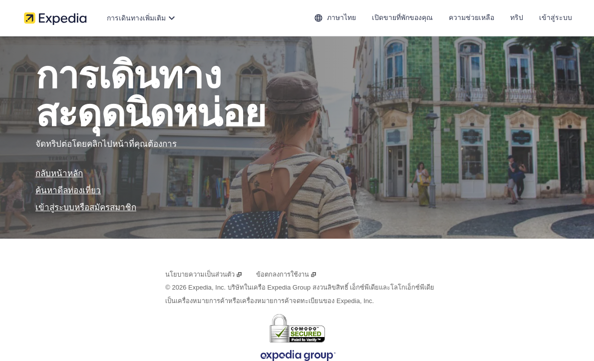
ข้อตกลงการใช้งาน (286, 274)
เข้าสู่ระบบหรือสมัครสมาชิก (85, 207)
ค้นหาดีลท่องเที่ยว (68, 190)
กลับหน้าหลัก (59, 173)
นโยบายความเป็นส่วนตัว (203, 274)
